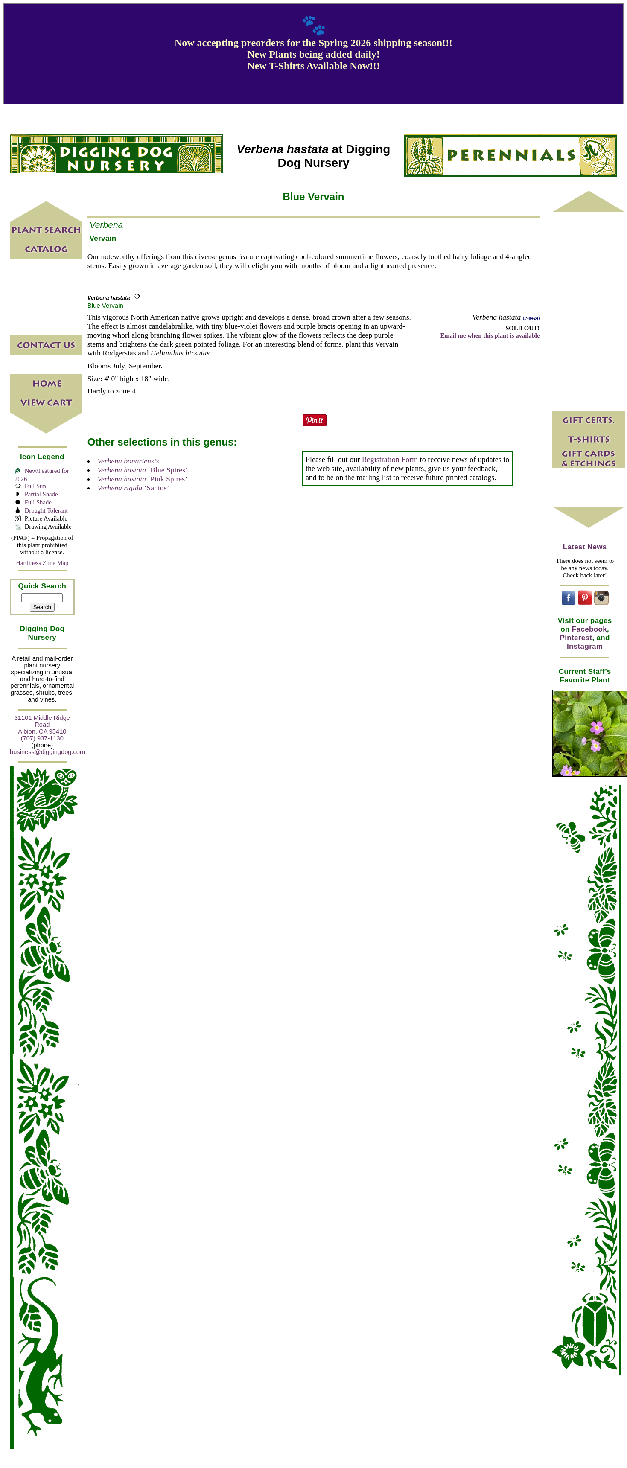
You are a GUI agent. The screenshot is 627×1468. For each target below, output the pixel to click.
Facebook (589, 629)
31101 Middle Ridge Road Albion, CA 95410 (42, 724)
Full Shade (38, 502)
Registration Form (390, 459)
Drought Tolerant (46, 510)
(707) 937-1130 (42, 738)
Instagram (585, 646)
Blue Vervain (105, 305)
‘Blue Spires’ (142, 470)
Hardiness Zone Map (42, 562)
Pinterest (576, 638)
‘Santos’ (133, 488)
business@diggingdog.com (47, 752)
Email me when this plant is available (490, 335)
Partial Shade (41, 494)
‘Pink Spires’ (142, 479)
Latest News (585, 547)
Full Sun (35, 486)
